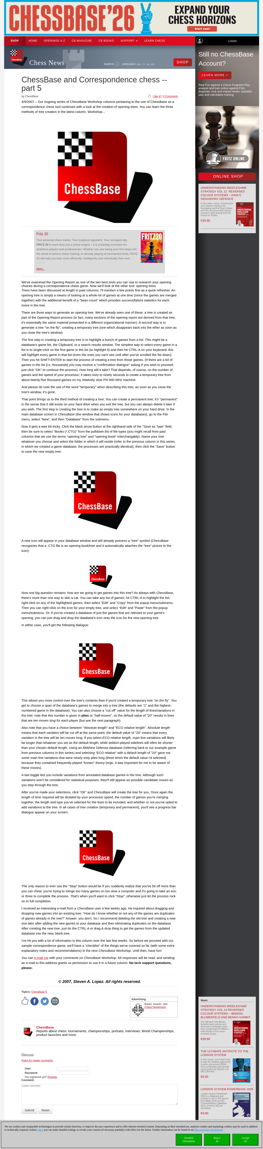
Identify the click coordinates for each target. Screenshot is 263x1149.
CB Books (106, 40)
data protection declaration (208, 1129)
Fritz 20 (42, 234)
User (28, 1068)
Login (232, 41)
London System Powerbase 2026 (227, 1089)
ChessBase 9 (39, 991)
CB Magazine (82, 40)
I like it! (157, 96)
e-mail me (41, 958)
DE (139, 64)
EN (144, 64)
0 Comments (170, 96)
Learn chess (154, 40)
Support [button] (129, 40)
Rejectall (217, 1139)
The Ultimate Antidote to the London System (225, 1053)
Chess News (47, 62)
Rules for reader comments (37, 1060)
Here (40, 1129)
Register (52, 1077)
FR (152, 64)
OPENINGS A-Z (54, 40)
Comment (28, 1080)
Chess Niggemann (155, 1007)
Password (31, 1072)
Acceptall (245, 1139)
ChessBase (45, 1027)
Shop (15, 40)
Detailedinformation (189, 1139)
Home (33, 40)
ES (148, 64)
